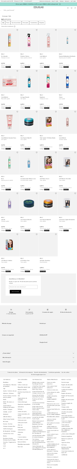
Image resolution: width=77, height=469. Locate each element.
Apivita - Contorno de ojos (10, 391)
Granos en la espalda (52, 464)
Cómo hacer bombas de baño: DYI (67, 451)
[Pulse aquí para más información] (60, 4)
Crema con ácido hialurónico (51, 383)
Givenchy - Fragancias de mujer (9, 443)
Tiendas (62, 1)
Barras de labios (22, 442)
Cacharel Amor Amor (8, 433)
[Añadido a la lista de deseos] (17, 30)
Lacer (4, 446)
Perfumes (20, 409)
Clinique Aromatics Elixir (9, 426)
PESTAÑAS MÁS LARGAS (53, 416)
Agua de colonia (65, 442)
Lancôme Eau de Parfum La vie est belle (38, 403)
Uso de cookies (65, 372)
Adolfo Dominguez (8, 428)
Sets (19, 395)
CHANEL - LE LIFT (7, 412)
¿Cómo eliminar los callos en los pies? (53, 393)
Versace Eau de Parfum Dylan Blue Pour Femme (38, 396)
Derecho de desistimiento (40, 372)
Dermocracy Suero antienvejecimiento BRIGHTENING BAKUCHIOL (39, 413)
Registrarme (15, 291)
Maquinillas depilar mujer (24, 387)
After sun (20, 425)
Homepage (5, 16)
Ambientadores (22, 429)
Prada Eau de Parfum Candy (37, 399)
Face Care (20, 446)
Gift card (73, 1)
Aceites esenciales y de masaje (24, 414)
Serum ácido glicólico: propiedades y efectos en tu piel (68, 417)
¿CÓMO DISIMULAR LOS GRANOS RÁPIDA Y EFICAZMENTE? (53, 446)
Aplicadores (21, 406)
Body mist (20, 427)
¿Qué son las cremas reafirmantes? (52, 454)
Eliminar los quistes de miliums (67, 439)
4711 (4, 448)
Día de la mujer (65, 382)
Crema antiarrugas (22, 402)
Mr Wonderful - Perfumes (9, 431)
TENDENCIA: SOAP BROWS (51, 438)
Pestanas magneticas (66, 436)
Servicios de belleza (45, 1)
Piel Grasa (64, 445)
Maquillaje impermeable (24, 444)
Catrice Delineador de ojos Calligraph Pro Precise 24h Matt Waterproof (39, 448)
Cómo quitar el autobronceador (65, 425)
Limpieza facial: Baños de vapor (53, 410)
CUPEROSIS (64, 455)
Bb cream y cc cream (23, 439)
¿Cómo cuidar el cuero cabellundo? (52, 435)
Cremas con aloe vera (52, 390)
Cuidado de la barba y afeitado (67, 390)
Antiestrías (20, 432)
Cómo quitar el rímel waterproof (52, 386)
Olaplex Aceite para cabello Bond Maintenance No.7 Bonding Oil (39, 432)
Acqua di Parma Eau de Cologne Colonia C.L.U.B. (38, 392)
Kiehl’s (4, 399)
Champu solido (65, 407)
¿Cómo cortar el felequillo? (68, 434)
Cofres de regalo (65, 387)
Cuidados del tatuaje (66, 409)
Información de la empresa (26, 372)
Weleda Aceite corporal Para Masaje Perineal (38, 383)
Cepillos (20, 382)
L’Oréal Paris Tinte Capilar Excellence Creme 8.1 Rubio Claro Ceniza (38, 387)
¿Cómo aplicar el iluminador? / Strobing (52, 450)
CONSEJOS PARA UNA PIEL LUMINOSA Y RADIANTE (67, 430)
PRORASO (5, 414)
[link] (9, 48)
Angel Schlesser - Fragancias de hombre (8, 406)
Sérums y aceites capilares (24, 417)
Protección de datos (13, 372)
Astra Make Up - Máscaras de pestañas (9, 385)
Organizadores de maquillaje (22, 399)
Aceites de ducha (22, 411)
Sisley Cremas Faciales (8, 419)
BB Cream (5, 421)
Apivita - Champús (7, 409)
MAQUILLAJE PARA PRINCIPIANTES (66, 448)
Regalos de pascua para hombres (67, 400)
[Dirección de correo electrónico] (23, 287)
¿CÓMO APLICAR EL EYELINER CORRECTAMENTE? (52, 397)
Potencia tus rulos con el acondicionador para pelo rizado (53, 405)
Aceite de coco (51, 401)
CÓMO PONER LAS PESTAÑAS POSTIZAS (52, 427)
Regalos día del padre (67, 384)
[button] (38, 353)
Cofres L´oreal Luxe (23, 384)
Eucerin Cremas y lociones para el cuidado (9, 396)
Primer (19, 434)
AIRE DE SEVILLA (7, 416)
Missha (5, 436)
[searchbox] (38, 10)
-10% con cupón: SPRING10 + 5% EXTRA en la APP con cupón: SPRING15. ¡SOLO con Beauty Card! (36, 4)
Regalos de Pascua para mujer (67, 396)
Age (4, 388)
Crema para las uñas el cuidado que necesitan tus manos (53, 461)
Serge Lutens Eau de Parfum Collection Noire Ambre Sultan (38, 408)
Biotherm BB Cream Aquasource (37, 427)
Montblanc (5, 382)
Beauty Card (55, 1)
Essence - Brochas (7, 424)
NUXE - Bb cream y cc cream (8, 402)
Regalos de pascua (66, 393)
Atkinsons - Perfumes (8, 393)
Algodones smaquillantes (24, 404)
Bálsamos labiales (22, 389)
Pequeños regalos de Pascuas (66, 404)
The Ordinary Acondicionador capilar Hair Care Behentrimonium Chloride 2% (38, 442)
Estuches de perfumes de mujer (24, 392)
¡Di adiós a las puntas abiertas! (66, 412)
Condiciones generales (54, 372)
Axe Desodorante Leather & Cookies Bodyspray (38, 436)
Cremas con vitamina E (52, 457)
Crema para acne (22, 420)
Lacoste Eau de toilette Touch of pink (38, 418)
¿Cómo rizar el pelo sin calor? (53, 431)
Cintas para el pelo (22, 422)
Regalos (67, 1)
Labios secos (50, 441)
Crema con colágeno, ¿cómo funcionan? (66, 421)
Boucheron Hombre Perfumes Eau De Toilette (9, 439)
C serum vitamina (22, 437)
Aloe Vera (49, 467)
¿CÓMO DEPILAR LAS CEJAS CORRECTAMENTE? (53, 413)
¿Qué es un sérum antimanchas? (51, 420)
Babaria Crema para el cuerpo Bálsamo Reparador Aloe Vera (38, 422)
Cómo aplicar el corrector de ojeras (53, 423)
